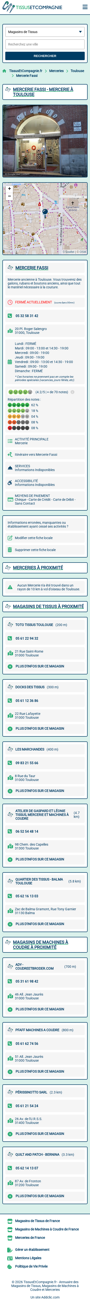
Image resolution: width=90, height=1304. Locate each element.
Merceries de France (30, 1238)
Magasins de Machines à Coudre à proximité (40, 945)
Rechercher (45, 56)
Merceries (56, 71)
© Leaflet (68, 252)
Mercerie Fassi (26, 76)
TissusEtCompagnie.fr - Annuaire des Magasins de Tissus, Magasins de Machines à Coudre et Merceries (45, 1286)
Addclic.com (50, 1297)
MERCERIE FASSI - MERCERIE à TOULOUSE (43, 92)
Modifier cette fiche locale (34, 538)
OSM (83, 252)
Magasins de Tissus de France (37, 1221)
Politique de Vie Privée (31, 1266)
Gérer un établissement (32, 1250)
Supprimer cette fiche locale (35, 550)
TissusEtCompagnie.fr (25, 71)
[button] (45, 214)
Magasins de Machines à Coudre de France (47, 1229)
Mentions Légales (28, 1258)
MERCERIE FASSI (31, 267)
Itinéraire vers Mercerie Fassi (36, 454)
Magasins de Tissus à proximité (48, 606)
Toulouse (77, 71)
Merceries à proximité (38, 567)
